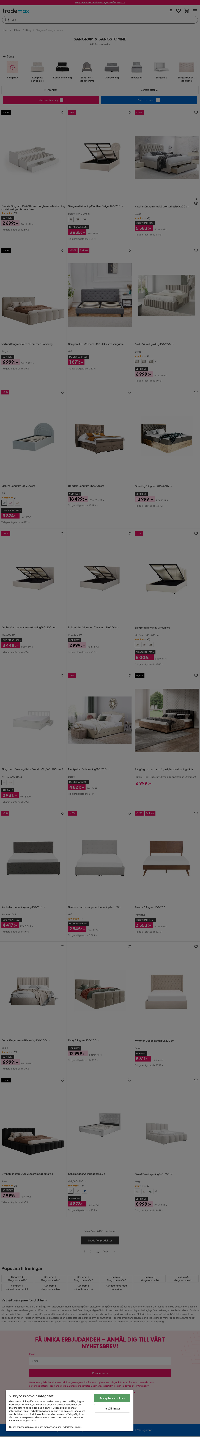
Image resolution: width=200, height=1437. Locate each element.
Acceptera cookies (112, 1398)
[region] (69, 1410)
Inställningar (112, 1408)
